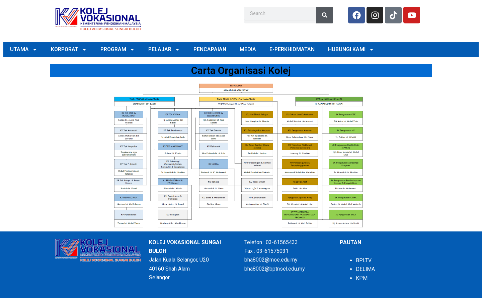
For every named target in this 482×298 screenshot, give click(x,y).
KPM (362, 278)
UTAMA (23, 49)
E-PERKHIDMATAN (292, 49)
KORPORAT (69, 49)
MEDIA (248, 49)
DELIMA (365, 269)
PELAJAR (164, 49)
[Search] (324, 15)
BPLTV (364, 260)
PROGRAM (117, 49)
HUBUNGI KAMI (351, 49)
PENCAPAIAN (209, 49)
